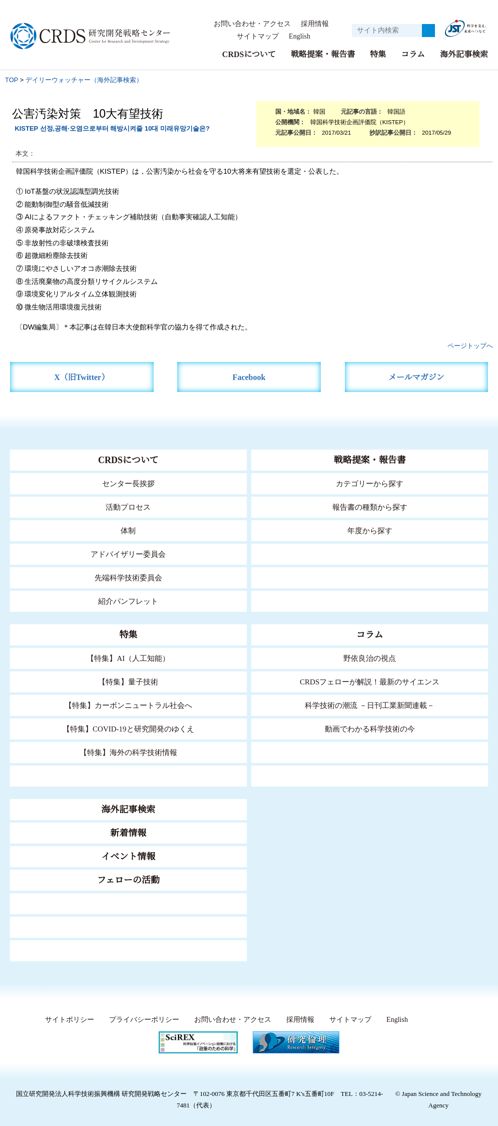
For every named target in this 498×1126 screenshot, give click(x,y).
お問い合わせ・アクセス (252, 24)
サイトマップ (254, 37)
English (299, 37)
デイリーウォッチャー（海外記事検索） (84, 80)
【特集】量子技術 (128, 681)
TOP (11, 80)
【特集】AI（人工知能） (128, 658)
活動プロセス (128, 507)
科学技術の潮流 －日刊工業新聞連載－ (369, 705)
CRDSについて (248, 54)
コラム (413, 54)
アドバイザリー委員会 (128, 554)
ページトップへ (470, 345)
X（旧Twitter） (82, 377)
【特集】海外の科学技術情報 (128, 752)
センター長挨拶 (128, 483)
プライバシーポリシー (142, 1020)
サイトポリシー (67, 1020)
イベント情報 (128, 856)
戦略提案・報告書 (323, 54)
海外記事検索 (464, 54)
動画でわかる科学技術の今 (370, 728)
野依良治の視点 (369, 658)
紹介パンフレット (128, 601)
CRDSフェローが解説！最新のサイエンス (369, 681)
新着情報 (128, 833)
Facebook (249, 377)
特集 (378, 54)
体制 (128, 530)
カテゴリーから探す (369, 483)
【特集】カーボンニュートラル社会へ (128, 705)
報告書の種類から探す (369, 507)
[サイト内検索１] (387, 30)
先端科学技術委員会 (128, 577)
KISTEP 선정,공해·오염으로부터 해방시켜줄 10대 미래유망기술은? (112, 128)
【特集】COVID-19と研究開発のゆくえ (128, 728)
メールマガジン (416, 377)
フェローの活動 (128, 880)
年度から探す (369, 530)
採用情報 (315, 24)
